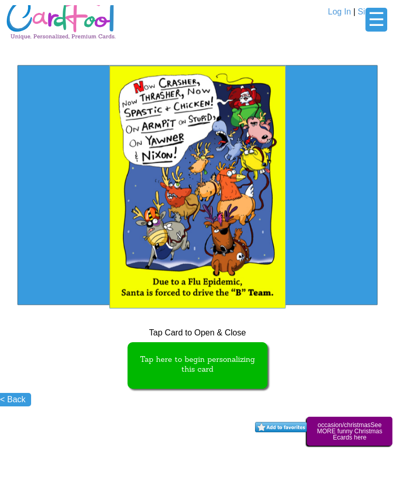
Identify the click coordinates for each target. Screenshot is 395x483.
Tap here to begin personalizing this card (197, 365)
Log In (339, 11)
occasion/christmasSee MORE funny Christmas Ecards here (349, 431)
